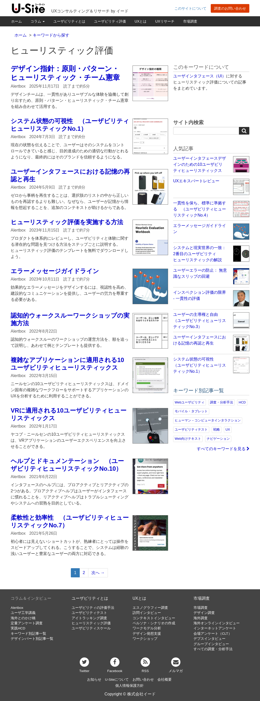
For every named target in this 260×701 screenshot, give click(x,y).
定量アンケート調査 (27, 623)
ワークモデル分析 (147, 628)
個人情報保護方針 (129, 686)
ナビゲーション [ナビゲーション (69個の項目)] (218, 439)
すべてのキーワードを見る (223, 449)
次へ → (98, 572)
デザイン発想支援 (147, 633)
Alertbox (17, 608)
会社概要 (164, 679)
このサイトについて (190, 8)
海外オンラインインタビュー (216, 623)
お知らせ (94, 679)
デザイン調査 (204, 613)
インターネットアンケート (214, 628)
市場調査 (190, 21)
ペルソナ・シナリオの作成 (154, 623)
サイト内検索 (188, 122)
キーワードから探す (51, 35)
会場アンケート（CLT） (212, 633)
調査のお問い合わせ (230, 8)
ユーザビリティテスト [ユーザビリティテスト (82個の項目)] (191, 429)
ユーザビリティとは (69, 21)
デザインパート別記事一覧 (32, 639)
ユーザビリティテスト (89, 613)
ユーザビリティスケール (91, 628)
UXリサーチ (164, 21)
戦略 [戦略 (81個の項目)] (216, 429)
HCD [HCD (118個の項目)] (242, 402)
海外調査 (200, 618)
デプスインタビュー (209, 639)
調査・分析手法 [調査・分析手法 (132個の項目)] (221, 402)
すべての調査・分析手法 (213, 649)
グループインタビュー (211, 644)
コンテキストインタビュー (154, 618)
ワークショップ (145, 639)
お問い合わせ (143, 679)
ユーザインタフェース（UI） (199, 76)
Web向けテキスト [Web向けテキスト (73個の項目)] (188, 439)
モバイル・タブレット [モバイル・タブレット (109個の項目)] (191, 411)
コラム (37, 21)
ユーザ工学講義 (23, 613)
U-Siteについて (117, 679)
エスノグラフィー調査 (150, 608)
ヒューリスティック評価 (91, 623)
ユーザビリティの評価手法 (93, 608)
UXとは (141, 21)
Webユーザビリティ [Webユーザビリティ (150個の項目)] (189, 402)
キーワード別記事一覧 (28, 633)
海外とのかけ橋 (23, 618)
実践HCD (18, 628)
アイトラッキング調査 (89, 618)
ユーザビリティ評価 (110, 21)
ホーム (16, 21)
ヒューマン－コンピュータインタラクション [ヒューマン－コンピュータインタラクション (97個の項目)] (208, 420)
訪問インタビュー (147, 613)
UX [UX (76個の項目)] (227, 429)
